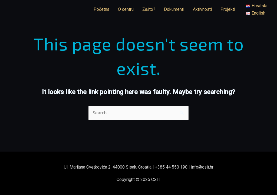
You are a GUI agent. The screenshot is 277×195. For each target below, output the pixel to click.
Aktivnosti (202, 9)
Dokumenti (174, 9)
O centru (126, 9)
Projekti (227, 9)
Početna (101, 9)
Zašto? (148, 9)
